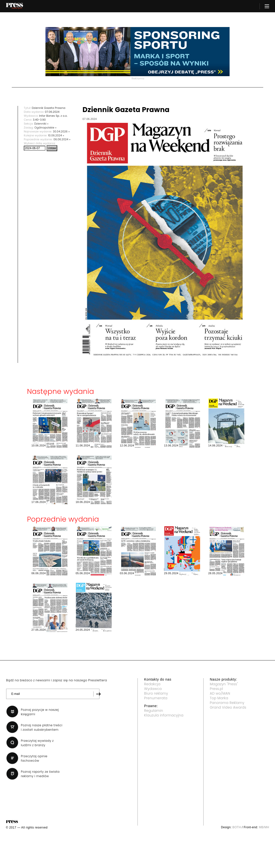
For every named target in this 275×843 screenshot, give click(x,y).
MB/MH (264, 827)
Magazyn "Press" (224, 684)
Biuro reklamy (156, 693)
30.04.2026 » (61, 131)
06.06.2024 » (62, 139)
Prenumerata (155, 698)
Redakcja (152, 684)
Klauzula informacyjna (163, 715)
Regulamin (153, 710)
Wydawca (153, 688)
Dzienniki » (41, 124)
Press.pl (216, 688)
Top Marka (219, 698)
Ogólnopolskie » (45, 127)
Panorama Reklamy (227, 702)
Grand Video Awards (228, 707)
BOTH (237, 827)
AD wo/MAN (220, 693)
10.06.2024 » (56, 135)
